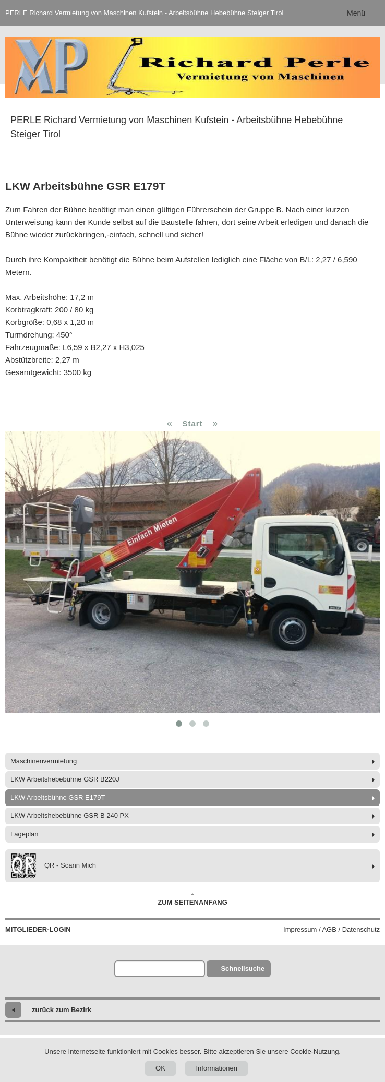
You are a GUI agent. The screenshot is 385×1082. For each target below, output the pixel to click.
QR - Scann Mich (53, 866)
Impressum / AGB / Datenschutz (331, 929)
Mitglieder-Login (38, 929)
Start (192, 423)
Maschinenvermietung (43, 761)
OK (160, 1068)
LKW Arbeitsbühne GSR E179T (57, 797)
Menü (356, 13)
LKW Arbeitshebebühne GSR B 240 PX (69, 816)
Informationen (216, 1068)
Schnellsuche (242, 968)
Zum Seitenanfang (192, 899)
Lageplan (24, 834)
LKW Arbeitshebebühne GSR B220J (64, 779)
